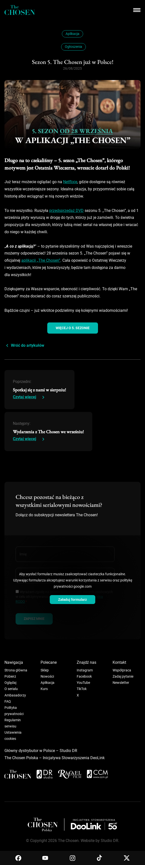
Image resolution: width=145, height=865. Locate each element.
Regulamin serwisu (12, 723)
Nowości (47, 676)
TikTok (82, 689)
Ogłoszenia (73, 47)
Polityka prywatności (14, 711)
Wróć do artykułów (27, 345)
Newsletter (121, 683)
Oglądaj (10, 683)
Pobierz (10, 676)
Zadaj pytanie (123, 676)
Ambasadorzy (15, 695)
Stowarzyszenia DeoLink (83, 757)
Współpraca (122, 670)
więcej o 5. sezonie (73, 328)
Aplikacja (72, 34)
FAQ (7, 701)
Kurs (44, 689)
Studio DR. (110, 840)
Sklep (45, 670)
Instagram (85, 670)
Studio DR (68, 750)
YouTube (83, 683)
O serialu (11, 689)
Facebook (84, 676)
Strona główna (15, 670)
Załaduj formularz (72, 600)
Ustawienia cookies (13, 735)
